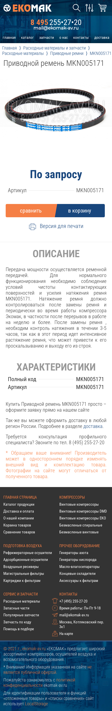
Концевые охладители (77, 573)
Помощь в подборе (18, 629)
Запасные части (16, 608)
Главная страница (20, 497)
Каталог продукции (18, 504)
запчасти (46, 37)
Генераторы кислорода (77, 559)
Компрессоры (72, 497)
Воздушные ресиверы (21, 566)
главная (9, 37)
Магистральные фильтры (23, 573)
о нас (63, 37)
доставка (101, 37)
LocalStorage (36, 703)
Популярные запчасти (21, 615)
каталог (27, 37)
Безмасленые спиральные (80, 525)
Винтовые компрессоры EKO (82, 518)
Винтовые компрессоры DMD (83, 511)
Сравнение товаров (19, 532)
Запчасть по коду (17, 622)
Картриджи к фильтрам (21, 580)
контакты (81, 37)
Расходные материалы (21, 601)
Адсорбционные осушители (25, 559)
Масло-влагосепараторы (79, 566)
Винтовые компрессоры (79, 504)
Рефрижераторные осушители (27, 552)
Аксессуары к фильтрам (78, 580)
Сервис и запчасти (20, 594)
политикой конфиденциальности (39, 682)
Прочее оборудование (79, 545)
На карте (66, 633)
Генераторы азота (73, 552)
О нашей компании (18, 518)
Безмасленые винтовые (79, 532)
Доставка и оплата (18, 511)
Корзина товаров (17, 525)
